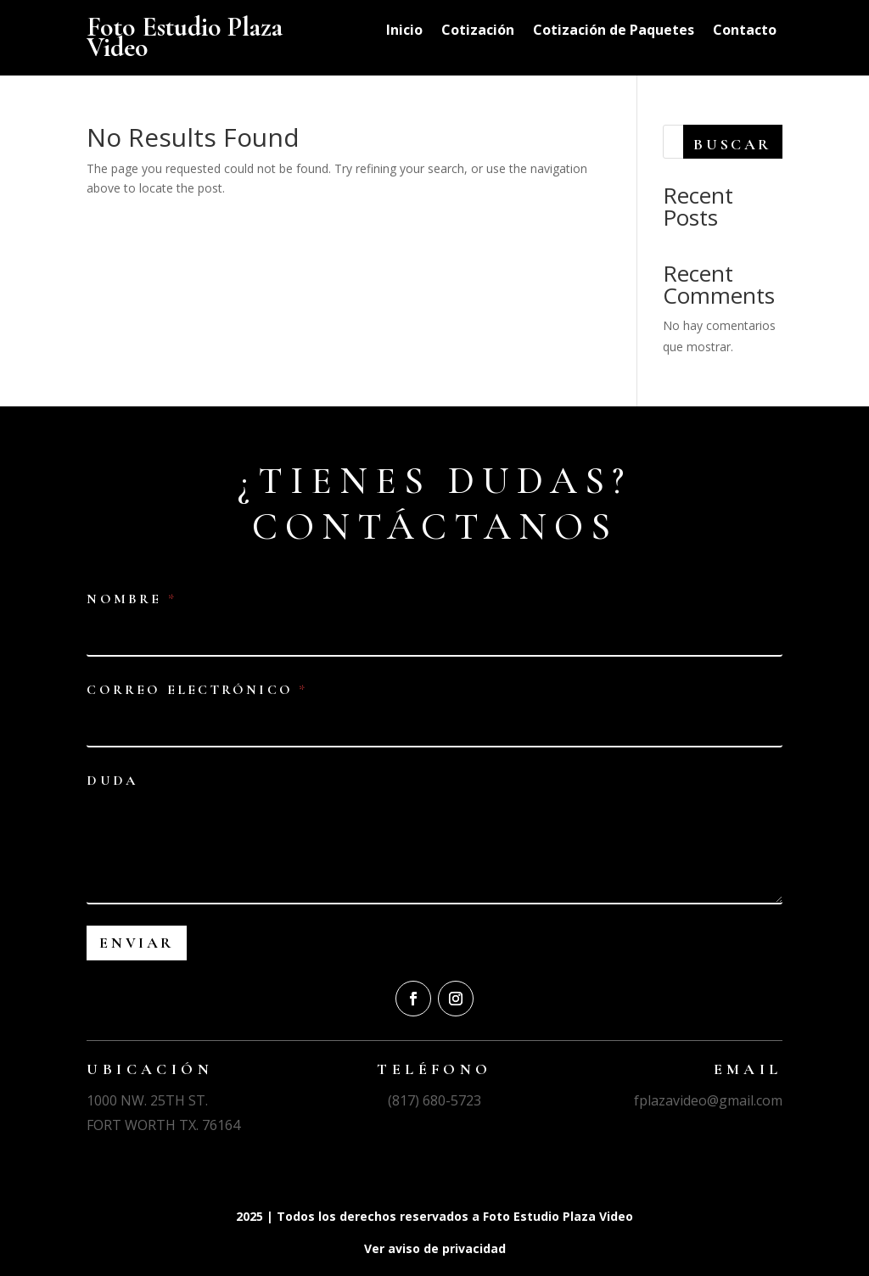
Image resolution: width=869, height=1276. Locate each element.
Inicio (404, 31)
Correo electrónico (196, 690)
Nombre (130, 599)
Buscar (732, 144)
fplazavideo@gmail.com (708, 1100)
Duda (112, 781)
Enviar (136, 942)
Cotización (477, 31)
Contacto (744, 31)
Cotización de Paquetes (613, 31)
